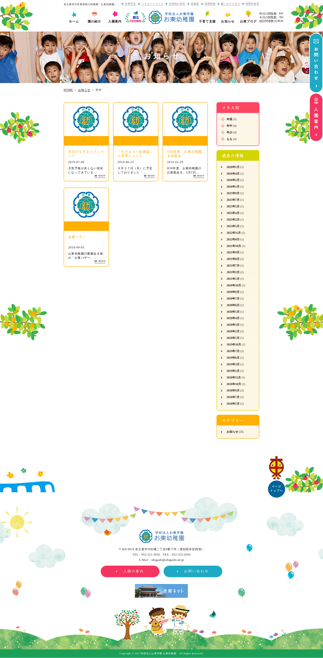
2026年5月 (233, 167)
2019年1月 (233, 370)
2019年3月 (233, 364)
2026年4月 (233, 173)
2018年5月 (233, 403)
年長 (229, 119)
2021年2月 (233, 272)
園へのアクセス (230, 3)
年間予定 (130, 3)
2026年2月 (233, 180)
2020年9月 (233, 292)
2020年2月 (233, 331)
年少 (229, 132)
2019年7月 (233, 351)
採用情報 (210, 3)
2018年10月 (234, 384)
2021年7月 (233, 265)
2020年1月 (233, 338)
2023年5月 (233, 226)
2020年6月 (233, 305)
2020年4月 (233, 318)
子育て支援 (207, 21)
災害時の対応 (177, 3)
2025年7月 (233, 199)
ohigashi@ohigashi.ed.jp (167, 560)
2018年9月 (233, 390)
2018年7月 (233, 397)
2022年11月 (234, 232)
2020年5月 (233, 311)
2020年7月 (233, 298)
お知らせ (228, 21)
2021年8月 (233, 259)
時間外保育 (252, 3)
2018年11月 (234, 377)
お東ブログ (248, 21)
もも (229, 139)
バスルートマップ (153, 3)
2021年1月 (233, 278)
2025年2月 (233, 219)
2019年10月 (234, 344)
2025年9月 (233, 193)
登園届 (195, 3)
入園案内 (115, 21)
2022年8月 (233, 239)
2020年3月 (233, 324)
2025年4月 (233, 213)
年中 (229, 125)
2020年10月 (234, 285)
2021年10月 (234, 246)
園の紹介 (94, 21)
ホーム (74, 21)
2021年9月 (233, 252)
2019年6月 (233, 357)
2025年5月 (233, 206)
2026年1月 (233, 186)
